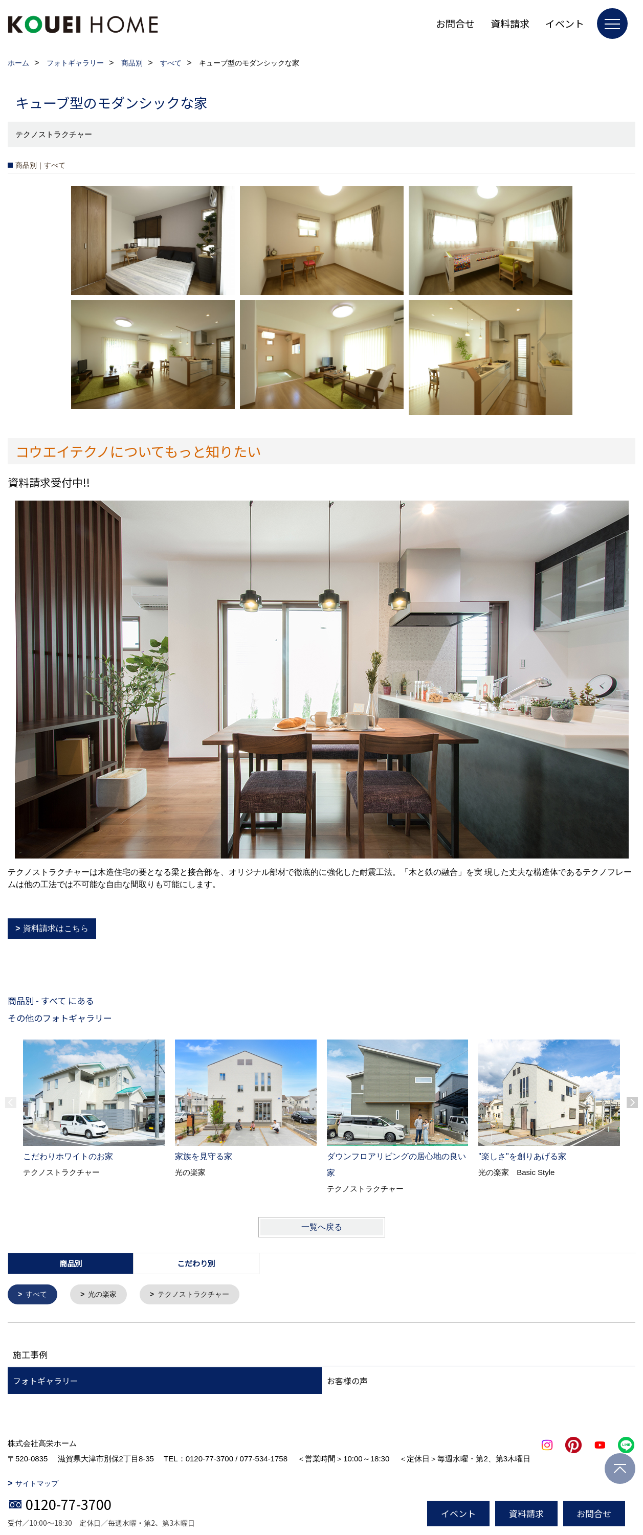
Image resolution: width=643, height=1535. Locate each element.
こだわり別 (196, 1263)
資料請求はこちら (55, 928)
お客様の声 (347, 1381)
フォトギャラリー (45, 1381)
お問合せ (455, 23)
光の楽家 (106, 1295)
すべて (38, 1295)
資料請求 (510, 23)
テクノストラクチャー (201, 1295)
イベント (564, 23)
